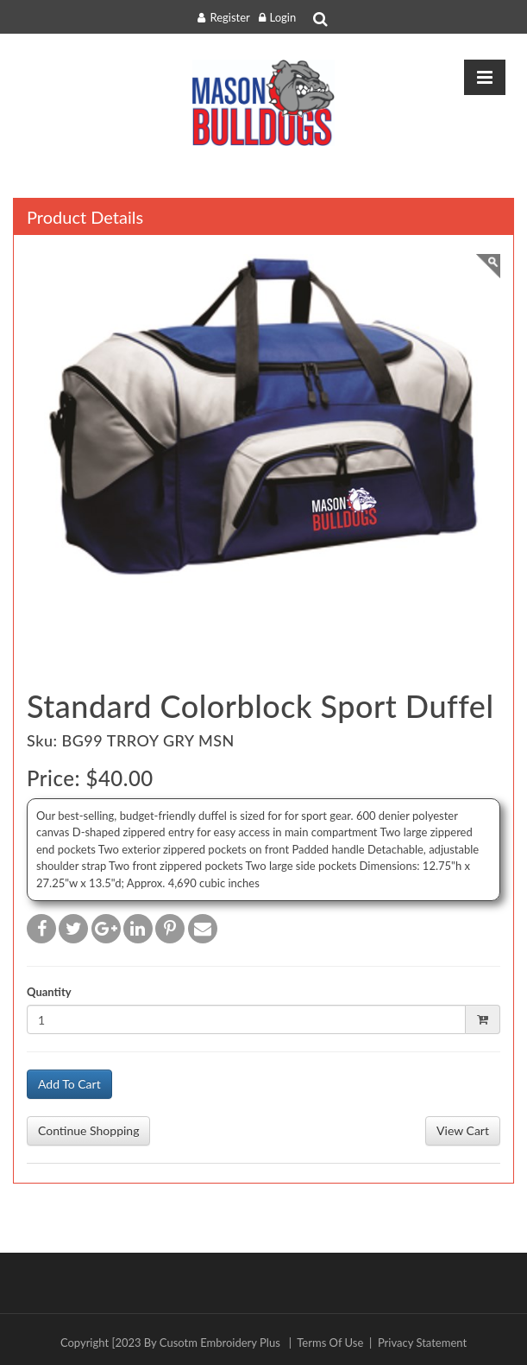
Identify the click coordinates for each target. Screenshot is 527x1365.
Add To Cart (69, 1083)
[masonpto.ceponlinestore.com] (263, 103)
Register (229, 17)
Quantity (49, 992)
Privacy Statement (422, 1342)
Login (283, 17)
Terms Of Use (330, 1342)
